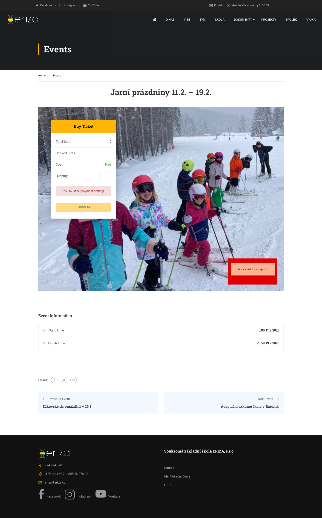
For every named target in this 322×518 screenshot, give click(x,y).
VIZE (187, 19)
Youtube (107, 494)
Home (42, 75)
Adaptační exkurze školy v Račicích (250, 406)
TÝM (203, 19)
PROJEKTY (268, 19)
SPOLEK (291, 19)
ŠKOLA (219, 19)
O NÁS (170, 19)
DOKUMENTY (243, 19)
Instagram (68, 5)
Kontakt (216, 5)
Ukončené (84, 207)
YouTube (91, 5)
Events (57, 75)
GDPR (263, 5)
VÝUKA (311, 19)
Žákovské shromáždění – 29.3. (67, 406)
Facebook (43, 5)
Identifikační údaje (240, 5)
